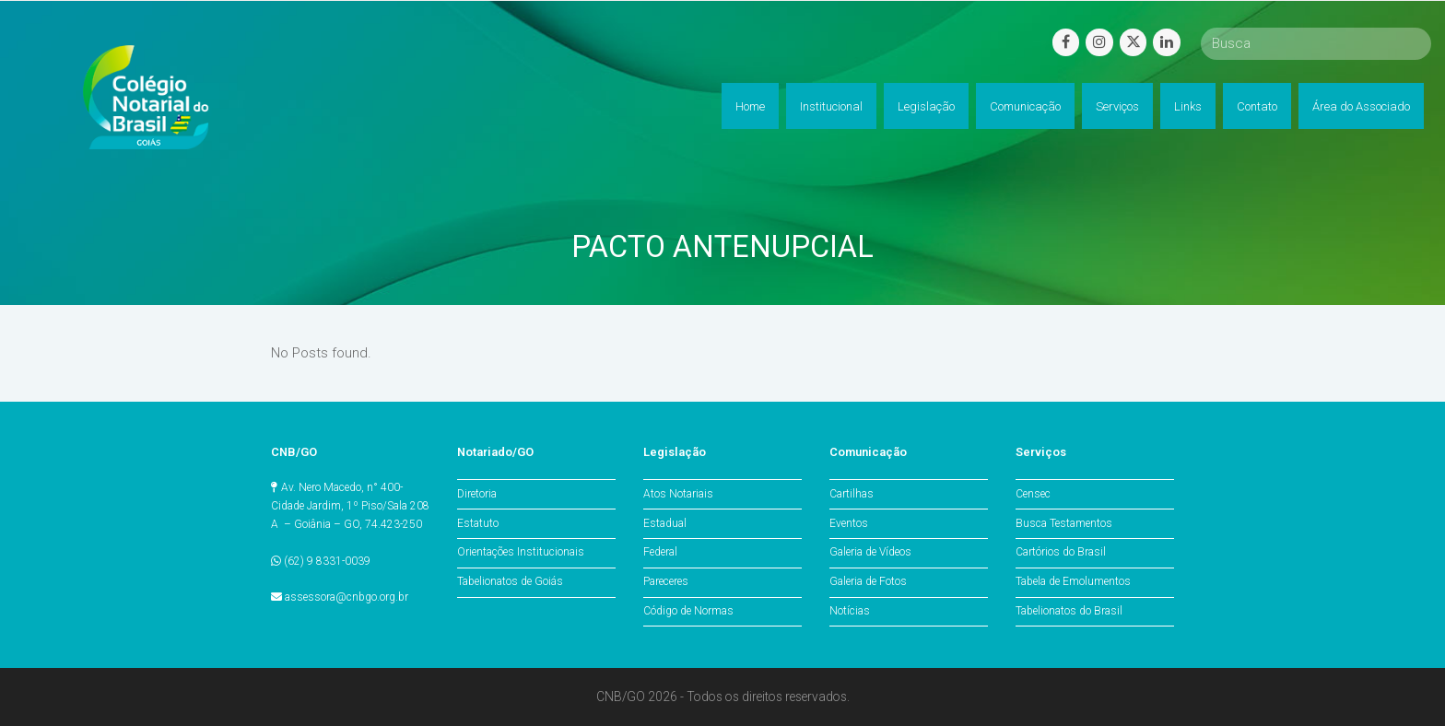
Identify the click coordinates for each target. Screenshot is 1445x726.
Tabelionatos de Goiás (510, 581)
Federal (660, 551)
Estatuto (478, 523)
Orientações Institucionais (520, 551)
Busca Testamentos (1064, 523)
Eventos (848, 523)
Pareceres (665, 581)
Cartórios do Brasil (1061, 551)
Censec (1033, 493)
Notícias (849, 610)
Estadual (665, 523)
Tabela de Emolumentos (1073, 581)
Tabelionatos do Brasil (1069, 610)
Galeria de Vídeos (870, 551)
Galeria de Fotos (868, 581)
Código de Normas (688, 610)
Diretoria (477, 493)
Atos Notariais (678, 493)
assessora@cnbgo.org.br (346, 597)
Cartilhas (851, 493)
